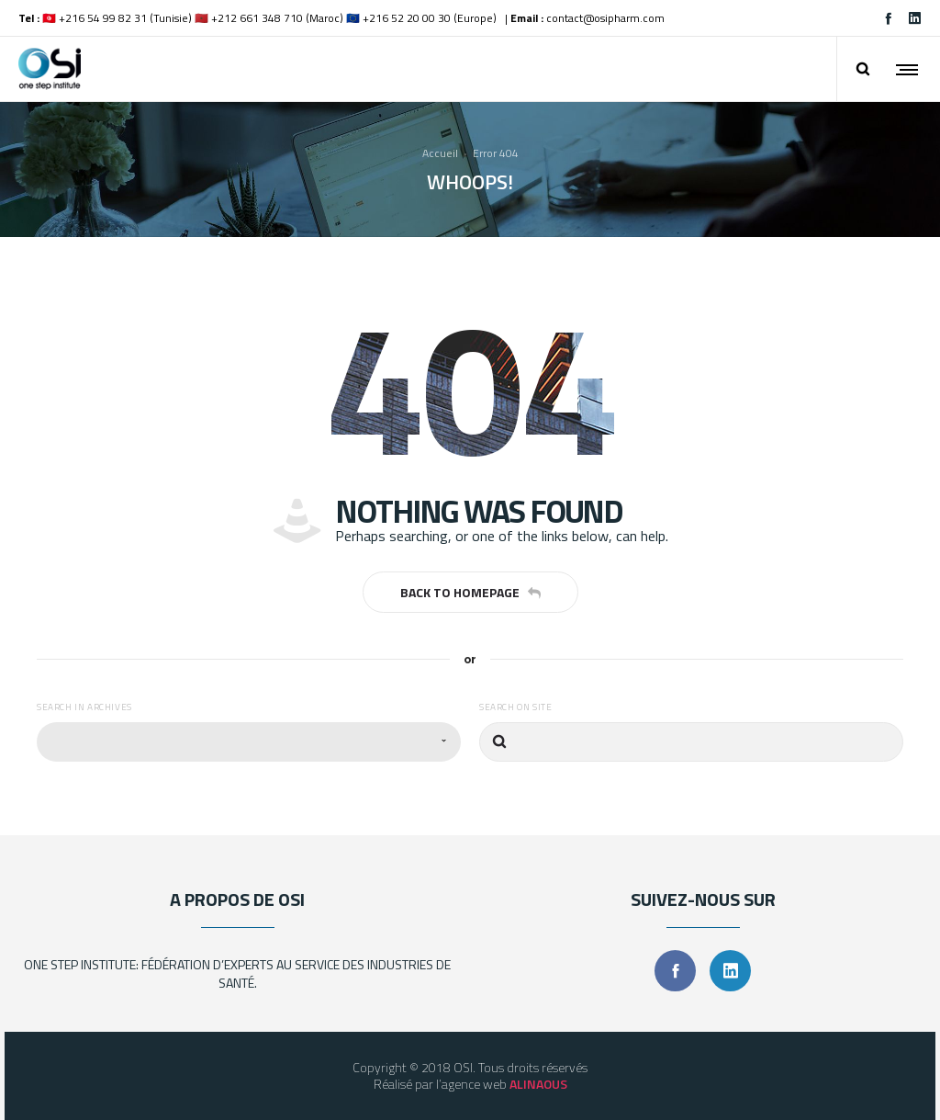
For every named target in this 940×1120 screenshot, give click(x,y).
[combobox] (249, 742)
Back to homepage (470, 592)
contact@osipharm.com (605, 18)
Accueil (440, 153)
